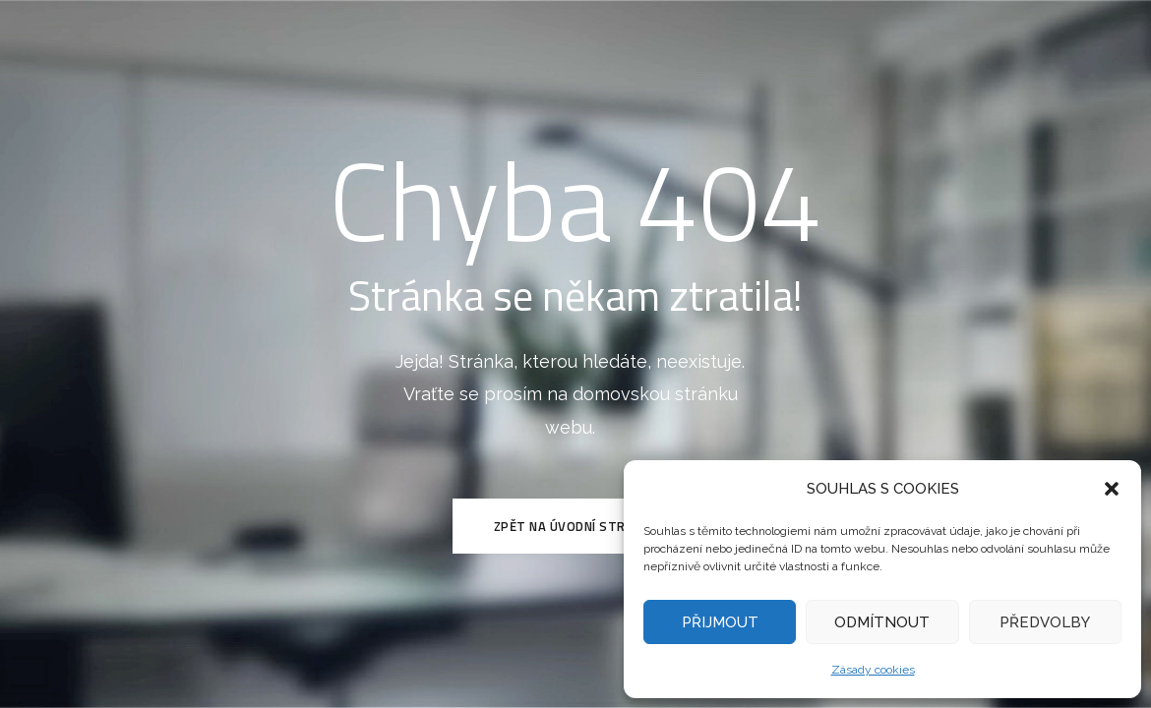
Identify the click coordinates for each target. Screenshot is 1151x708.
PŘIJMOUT (720, 622)
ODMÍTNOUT (882, 622)
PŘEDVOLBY (1045, 622)
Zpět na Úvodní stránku (576, 526)
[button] (1111, 489)
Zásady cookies (873, 670)
